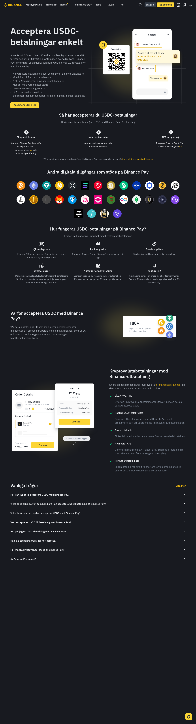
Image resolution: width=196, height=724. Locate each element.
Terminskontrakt (83, 5)
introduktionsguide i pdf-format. (137, 159)
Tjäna (100, 5)
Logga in (150, 5)
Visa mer (181, 486)
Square (112, 5)
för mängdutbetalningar (168, 385)
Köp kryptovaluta (34, 5)
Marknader (51, 5)
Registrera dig (165, 5)
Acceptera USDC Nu (24, 105)
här (31, 150)
